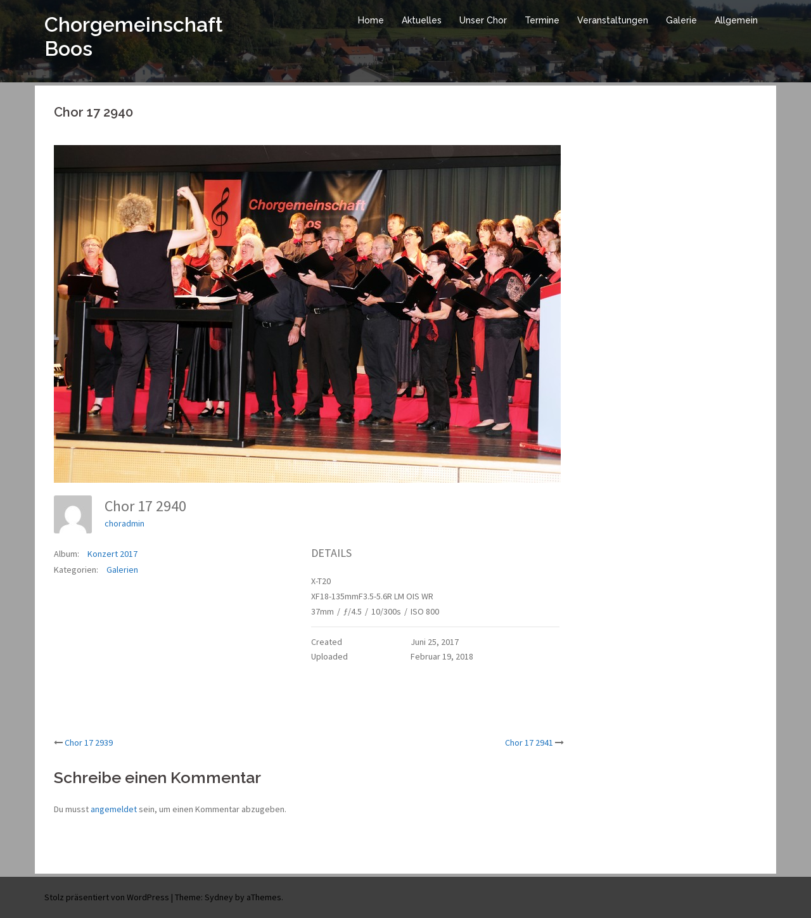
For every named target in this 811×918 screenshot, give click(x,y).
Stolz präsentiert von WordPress (106, 897)
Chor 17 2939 (89, 742)
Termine (542, 20)
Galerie (681, 20)
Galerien (122, 569)
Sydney (219, 897)
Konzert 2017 (112, 553)
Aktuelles (422, 20)
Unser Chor (483, 20)
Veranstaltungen (612, 20)
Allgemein (736, 20)
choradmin (124, 523)
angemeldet (114, 809)
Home (371, 20)
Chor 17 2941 (529, 742)
